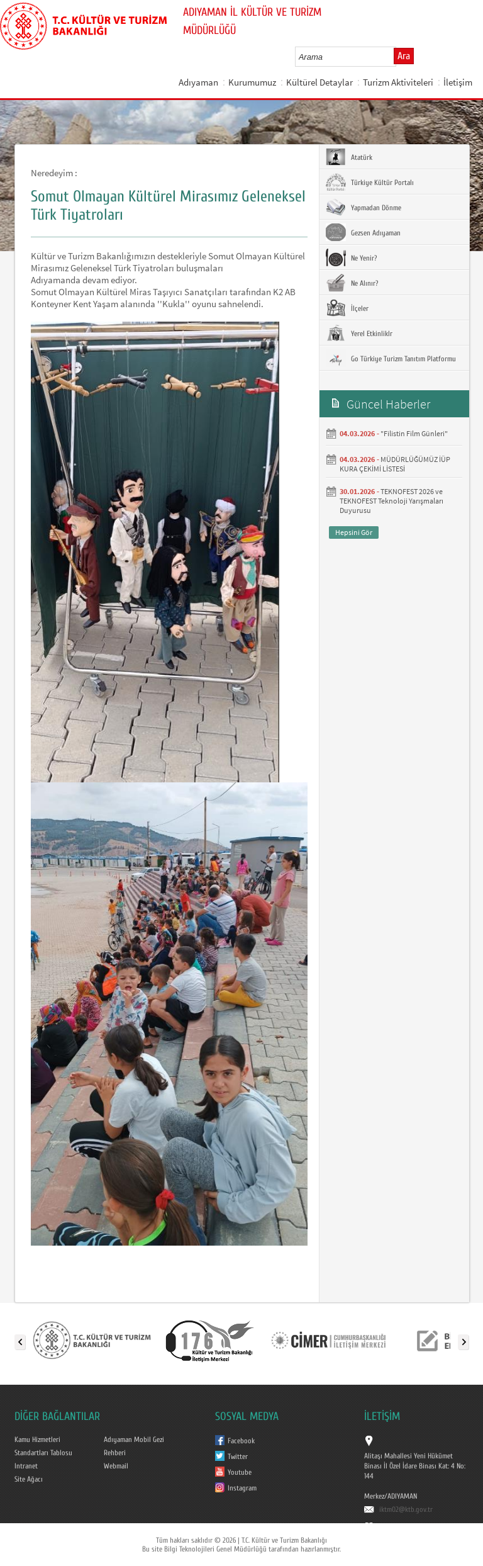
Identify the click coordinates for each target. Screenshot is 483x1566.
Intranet (26, 1466)
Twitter (238, 1456)
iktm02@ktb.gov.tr (406, 1509)
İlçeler (347, 308)
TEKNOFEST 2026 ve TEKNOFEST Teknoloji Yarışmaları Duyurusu (391, 501)
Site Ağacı (28, 1479)
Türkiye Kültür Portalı (370, 182)
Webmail (116, 1466)
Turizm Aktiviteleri (398, 82)
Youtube (240, 1472)
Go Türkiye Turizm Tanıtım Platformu (391, 358)
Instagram (242, 1488)
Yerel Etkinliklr (359, 333)
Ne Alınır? (352, 282)
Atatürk (349, 157)
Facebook (241, 1440)
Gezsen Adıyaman (363, 232)
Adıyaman (198, 82)
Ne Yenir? (351, 257)
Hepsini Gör (353, 532)
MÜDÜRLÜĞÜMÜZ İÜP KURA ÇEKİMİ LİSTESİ (395, 463)
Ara (403, 56)
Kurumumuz (252, 82)
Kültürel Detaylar (319, 82)
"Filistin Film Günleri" (414, 433)
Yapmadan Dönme (363, 207)
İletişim (457, 82)
